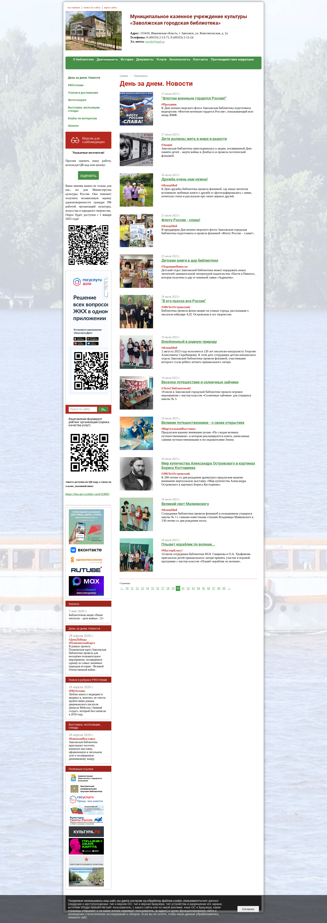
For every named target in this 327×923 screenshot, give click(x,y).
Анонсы (73, 125)
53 (142, 588)
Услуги (161, 59)
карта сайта (110, 7)
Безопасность (180, 59)
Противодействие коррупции (232, 59)
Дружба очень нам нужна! (184, 179)
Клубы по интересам (82, 118)
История (127, 59)
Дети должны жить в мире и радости (194, 139)
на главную (74, 7)
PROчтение (76, 85)
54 (147, 588)
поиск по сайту (92, 7)
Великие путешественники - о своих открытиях (202, 422)
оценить (88, 175)
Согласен (248, 909)
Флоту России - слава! (180, 220)
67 (213, 588)
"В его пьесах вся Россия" (183, 301)
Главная (124, 75)
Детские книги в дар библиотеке (189, 260)
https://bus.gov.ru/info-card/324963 (87, 494)
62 (188, 588)
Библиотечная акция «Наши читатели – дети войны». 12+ (86, 616)
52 (137, 588)
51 (132, 588)
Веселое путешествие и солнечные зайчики (199, 382)
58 (167, 588)
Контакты (200, 59)
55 (152, 588)
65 (203, 588)
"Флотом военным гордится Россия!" (193, 98)
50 (127, 588)
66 (208, 588)
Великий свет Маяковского (185, 504)
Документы (144, 59)
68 (218, 588)
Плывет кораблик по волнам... (188, 544)
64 (198, 588)
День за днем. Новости (84, 77)
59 (173, 588)
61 (183, 588)
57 (162, 588)
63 (193, 588)
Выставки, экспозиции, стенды (84, 109)
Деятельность (107, 59)
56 (157, 588)
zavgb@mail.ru (155, 41)
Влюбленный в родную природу (189, 341)
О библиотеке (83, 59)
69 (224, 588)
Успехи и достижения (83, 92)
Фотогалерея (77, 100)
